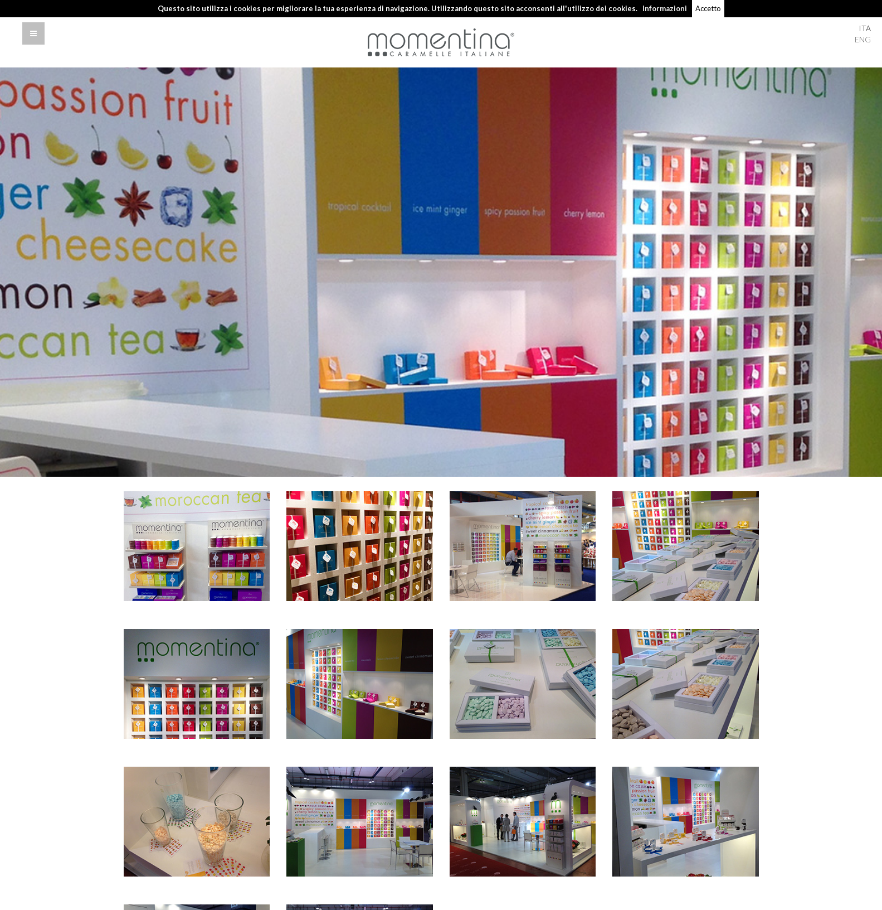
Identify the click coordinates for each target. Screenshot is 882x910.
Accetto (708, 8)
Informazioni (664, 8)
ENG (863, 39)
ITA (865, 28)
